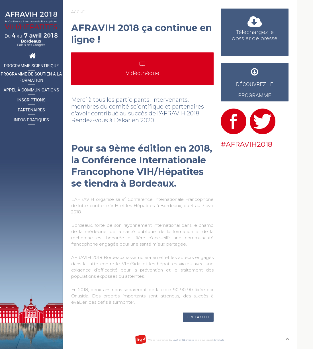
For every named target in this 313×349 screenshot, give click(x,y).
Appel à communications (31, 90)
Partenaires (31, 110)
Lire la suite (198, 317)
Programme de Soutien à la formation (31, 77)
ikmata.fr (218, 339)
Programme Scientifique (31, 65)
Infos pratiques (31, 120)
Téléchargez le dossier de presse (254, 30)
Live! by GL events (183, 339)
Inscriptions (31, 100)
